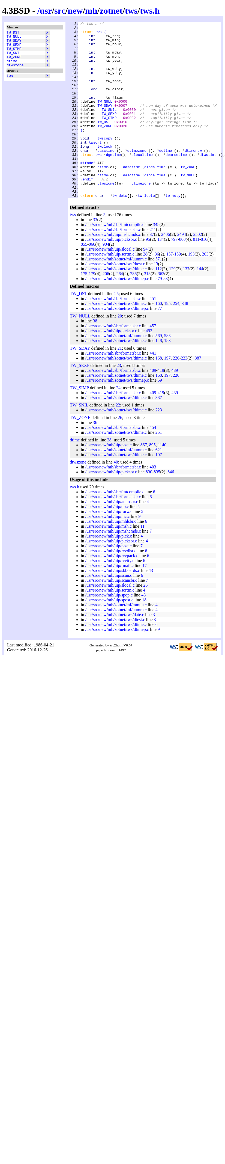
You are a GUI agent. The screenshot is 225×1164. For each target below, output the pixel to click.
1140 (162, 480)
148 (158, 375)
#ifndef (87, 191)
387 (198, 393)
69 (160, 415)
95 (148, 274)
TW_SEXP (14, 47)
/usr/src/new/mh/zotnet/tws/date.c (114, 650)
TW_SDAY (14, 42)
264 (119, 309)
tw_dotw (119, 230)
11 (142, 561)
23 (119, 400)
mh (91, 11)
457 (152, 361)
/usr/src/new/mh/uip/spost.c (109, 635)
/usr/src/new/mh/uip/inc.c (107, 551)
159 (177, 289)
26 (120, 452)
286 (133, 309)
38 (95, 356)
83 (165, 313)
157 (169, 289)
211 (152, 264)
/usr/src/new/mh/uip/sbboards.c (112, 605)
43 (151, 605)
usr (46, 11)
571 (158, 294)
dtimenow (193, 176)
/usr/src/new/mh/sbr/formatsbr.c (113, 264)
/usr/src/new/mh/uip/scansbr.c (111, 615)
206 (106, 309)
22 (118, 440)
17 (144, 600)
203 (205, 289)
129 (172, 304)
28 (145, 289)
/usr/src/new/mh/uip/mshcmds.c (113, 269)
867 (143, 480)
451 (152, 333)
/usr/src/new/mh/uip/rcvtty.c (109, 595)
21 (120, 383)
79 (160, 313)
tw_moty (173, 230)
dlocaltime (142, 181)
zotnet (111, 11)
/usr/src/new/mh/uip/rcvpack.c (111, 591)
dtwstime (208, 181)
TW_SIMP (14, 52)
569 (158, 371)
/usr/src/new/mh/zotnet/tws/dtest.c (115, 299)
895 (152, 480)
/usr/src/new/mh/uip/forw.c (108, 546)
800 (182, 274)
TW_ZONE (14, 62)
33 (95, 255)
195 (167, 338)
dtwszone (15, 72)
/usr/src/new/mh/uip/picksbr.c (111, 274)
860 (92, 279)
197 (167, 393)
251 (158, 467)
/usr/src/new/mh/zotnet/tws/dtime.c (115, 304)
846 (170, 507)
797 (174, 274)
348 (156, 259)
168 (158, 393)
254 (176, 338)
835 (157, 507)
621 (158, 485)
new (75, 11)
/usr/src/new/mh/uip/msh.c (108, 561)
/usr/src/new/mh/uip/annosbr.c (111, 537)
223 (184, 393)
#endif (86, 211)
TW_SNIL (14, 57)
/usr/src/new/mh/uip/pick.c (108, 571)
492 (149, 366)
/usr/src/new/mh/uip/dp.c (107, 541)
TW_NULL (14, 37)
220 (176, 393)
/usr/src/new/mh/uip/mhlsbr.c (110, 556)
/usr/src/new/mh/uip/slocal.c (109, 284)
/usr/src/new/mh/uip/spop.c (109, 630)
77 (160, 343)
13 (156, 299)
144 (200, 304)
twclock (104, 171)
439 (174, 405)
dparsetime (176, 181)
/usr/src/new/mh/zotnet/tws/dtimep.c (117, 313)
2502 (197, 269)
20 (120, 351)
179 (92, 309)
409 (152, 405)
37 (151, 269)
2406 (165, 269)
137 (186, 304)
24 (118, 423)
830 (149, 507)
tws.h (150, 11)
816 (204, 274)
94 (145, 284)
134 (160, 274)
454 (152, 462)
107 (158, 490)
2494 (181, 269)
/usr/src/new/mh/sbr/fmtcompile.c (114, 259)
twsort (95, 166)
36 (157, 289)
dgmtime (113, 181)
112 (158, 304)
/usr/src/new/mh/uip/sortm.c (109, 289)
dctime (165, 176)
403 (152, 502)
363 (161, 309)
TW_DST (13, 33)
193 (191, 289)
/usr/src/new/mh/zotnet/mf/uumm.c (115, 294)
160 (158, 338)
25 (116, 328)
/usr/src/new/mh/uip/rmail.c (109, 600)
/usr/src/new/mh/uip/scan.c (108, 610)
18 (144, 635)
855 (84, 279)
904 (106, 279)
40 (116, 497)
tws (131, 11)
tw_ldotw (146, 230)
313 (147, 309)
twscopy (104, 161)
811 (196, 274)
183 (167, 375)
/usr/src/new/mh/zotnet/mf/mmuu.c (115, 640)
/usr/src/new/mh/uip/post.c (108, 480)
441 (152, 388)
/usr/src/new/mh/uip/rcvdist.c (110, 586)
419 (161, 405)
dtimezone (136, 176)
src (59, 11)
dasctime (105, 176)
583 (167, 371)
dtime (12, 67)
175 (84, 309)
